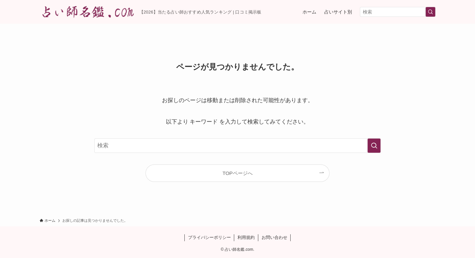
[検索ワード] (397, 12)
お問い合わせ (274, 237)
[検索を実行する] (430, 12)
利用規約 (246, 237)
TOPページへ (237, 173)
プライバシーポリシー (209, 237)
